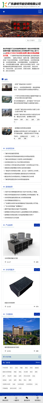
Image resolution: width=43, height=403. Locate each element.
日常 (20, 388)
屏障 (30, 380)
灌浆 (36, 372)
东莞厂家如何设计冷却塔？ (23, 84)
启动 (16, 368)
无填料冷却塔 (6, 384)
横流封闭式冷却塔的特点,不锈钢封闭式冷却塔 (19, 176)
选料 (15, 380)
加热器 (4, 380)
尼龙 (33, 376)
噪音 (31, 372)
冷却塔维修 (22, 5)
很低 (20, 372)
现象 (21, 368)
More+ (38, 362)
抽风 (32, 119)
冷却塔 (33, 136)
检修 (15, 376)
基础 (26, 368)
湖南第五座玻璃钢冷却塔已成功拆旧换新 (18, 168)
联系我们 (37, 398)
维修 (15, 372)
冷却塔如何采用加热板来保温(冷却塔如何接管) (20, 156)
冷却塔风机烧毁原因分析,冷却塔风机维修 (18, 197)
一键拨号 (16, 398)
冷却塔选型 (21, 384)
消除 (25, 138)
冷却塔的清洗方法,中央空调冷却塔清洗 (17, 162)
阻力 (11, 368)
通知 (20, 380)
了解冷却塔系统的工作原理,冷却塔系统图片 (19, 159)
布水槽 (26, 372)
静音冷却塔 (13, 388)
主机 (36, 384)
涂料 (20, 376)
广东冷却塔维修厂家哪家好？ (14, 206)
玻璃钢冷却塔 (24, 136)
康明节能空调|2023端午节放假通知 (16, 209)
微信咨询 (27, 398)
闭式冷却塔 (27, 376)
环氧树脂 (5, 388)
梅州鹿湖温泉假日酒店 (12, 347)
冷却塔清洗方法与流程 (12, 217)
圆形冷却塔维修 (7, 372)
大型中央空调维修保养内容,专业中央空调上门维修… (21, 192)
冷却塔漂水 (29, 384)
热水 (27, 119)
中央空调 (5, 368)
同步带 (9, 376)
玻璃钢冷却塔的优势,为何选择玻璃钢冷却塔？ (19, 215)
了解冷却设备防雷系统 (12, 153)
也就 (14, 384)
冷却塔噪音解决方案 (11, 258)
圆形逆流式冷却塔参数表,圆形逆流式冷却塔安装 (20, 173)
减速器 (37, 368)
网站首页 (5, 398)
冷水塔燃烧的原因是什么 (13, 200)
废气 (4, 376)
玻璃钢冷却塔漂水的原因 (23, 128)
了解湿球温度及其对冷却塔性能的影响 (17, 179)
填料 (21, 119)
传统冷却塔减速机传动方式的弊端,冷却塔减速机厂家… (22, 194)
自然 (10, 380)
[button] (18, 35)
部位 (25, 380)
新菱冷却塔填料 (10, 303)
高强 (31, 368)
